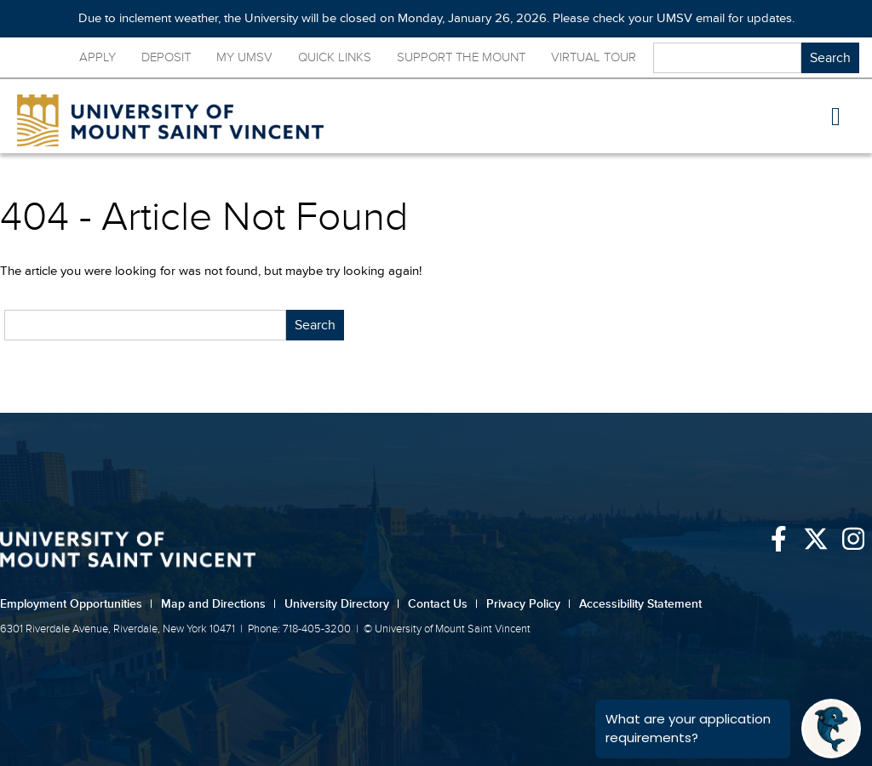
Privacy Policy (528, 604)
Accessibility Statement (640, 604)
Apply (97, 57)
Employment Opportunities (76, 604)
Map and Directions (218, 604)
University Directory (341, 604)
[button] (836, 116)
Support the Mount (461, 57)
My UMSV (244, 57)
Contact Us (443, 604)
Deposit (166, 57)
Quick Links (334, 57)
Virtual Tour (593, 57)
